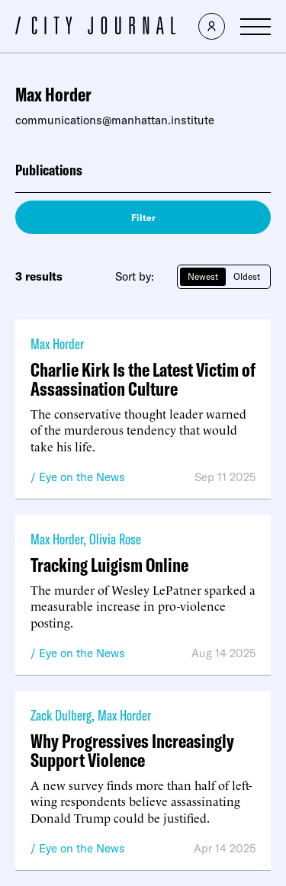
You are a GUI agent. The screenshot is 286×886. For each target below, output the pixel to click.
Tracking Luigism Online (109, 564)
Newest (203, 276)
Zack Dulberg (61, 714)
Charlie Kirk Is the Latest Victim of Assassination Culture (143, 379)
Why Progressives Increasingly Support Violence (132, 750)
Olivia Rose (115, 538)
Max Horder (57, 343)
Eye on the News (82, 477)
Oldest (246, 276)
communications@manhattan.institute (114, 120)
